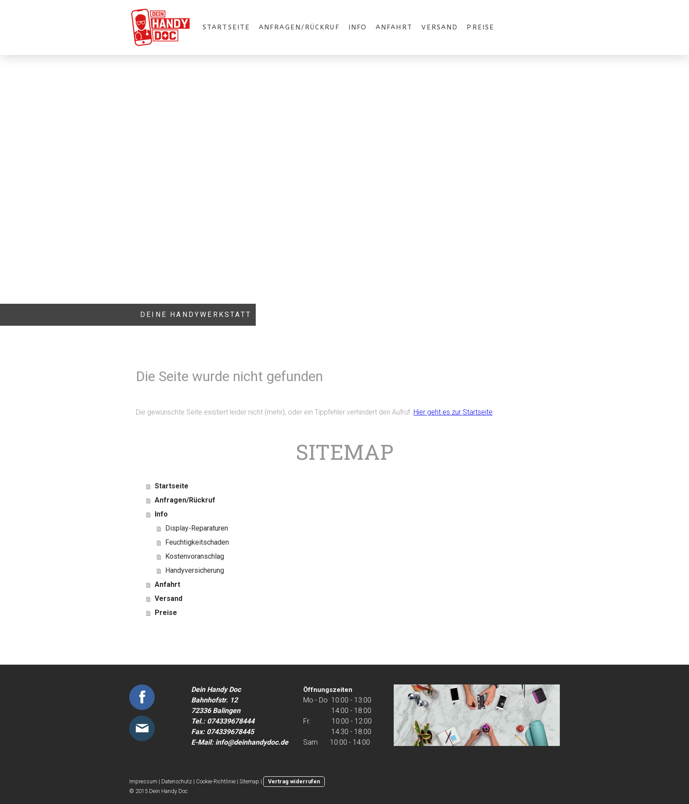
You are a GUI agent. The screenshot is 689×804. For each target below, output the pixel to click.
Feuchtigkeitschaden (197, 542)
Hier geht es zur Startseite (453, 412)
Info (357, 27)
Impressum (143, 781)
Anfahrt (394, 27)
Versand (439, 27)
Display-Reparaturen (196, 528)
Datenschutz (176, 781)
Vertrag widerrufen (294, 781)
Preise (480, 27)
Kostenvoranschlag (194, 556)
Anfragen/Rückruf (299, 27)
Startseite (226, 27)
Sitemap (249, 781)
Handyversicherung (194, 570)
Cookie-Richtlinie (216, 781)
